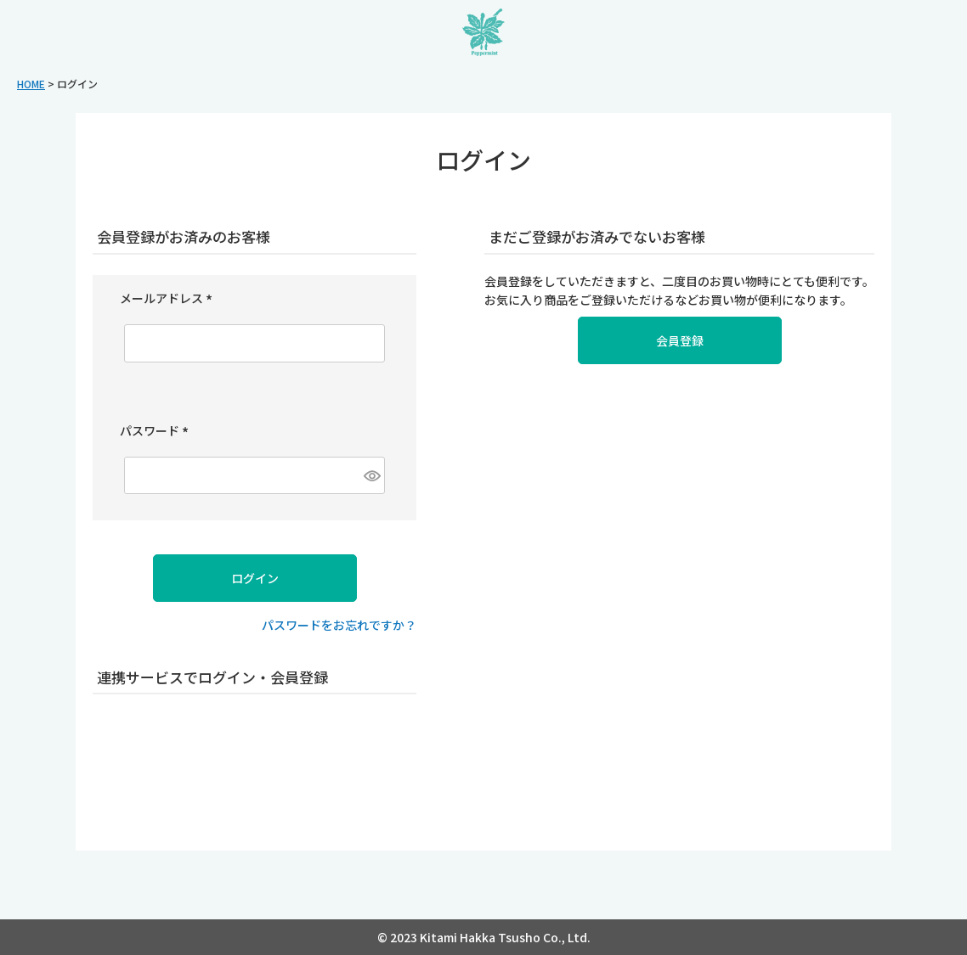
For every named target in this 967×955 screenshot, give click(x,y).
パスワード (157, 430)
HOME (31, 83)
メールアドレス (169, 297)
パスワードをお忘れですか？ (339, 624)
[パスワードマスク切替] (372, 475)
